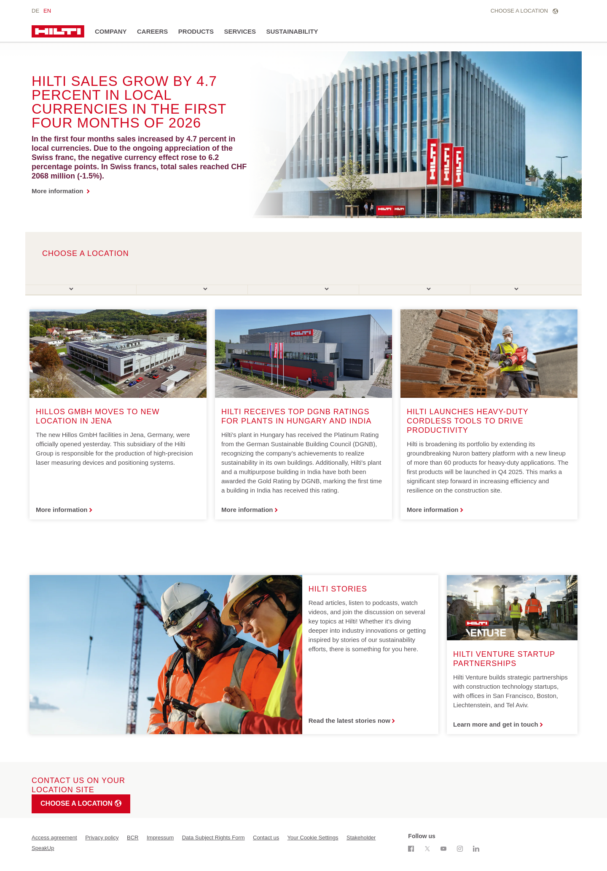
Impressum (160, 837)
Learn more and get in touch (495, 724)
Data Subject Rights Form (213, 837)
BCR (132, 837)
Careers (152, 31)
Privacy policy (101, 837)
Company (111, 31)
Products (196, 31)
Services (240, 31)
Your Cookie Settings (312, 837)
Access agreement (54, 837)
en (47, 11)
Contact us (266, 837)
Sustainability (292, 31)
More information (58, 190)
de (35, 11)
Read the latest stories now (349, 720)
